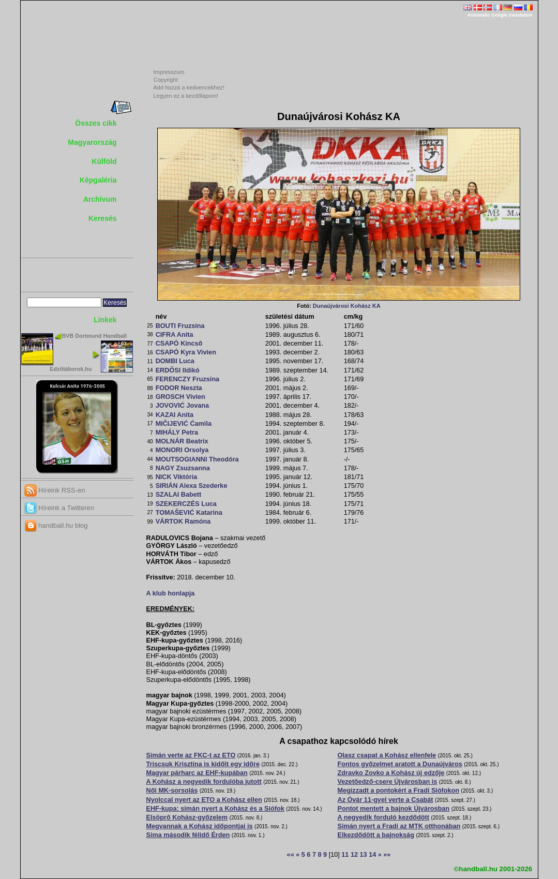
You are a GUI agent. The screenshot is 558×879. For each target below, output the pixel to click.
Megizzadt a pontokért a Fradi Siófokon (399, 790)
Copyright (166, 80)
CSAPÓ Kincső (179, 343)
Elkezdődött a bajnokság (376, 835)
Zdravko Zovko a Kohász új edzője (391, 773)
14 (372, 854)
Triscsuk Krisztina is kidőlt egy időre (203, 764)
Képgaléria (98, 180)
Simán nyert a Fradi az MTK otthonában (399, 826)
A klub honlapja (170, 593)
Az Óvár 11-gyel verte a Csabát (385, 799)
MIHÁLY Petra (177, 432)
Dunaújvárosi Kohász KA (347, 306)
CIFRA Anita (174, 334)
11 (345, 854)
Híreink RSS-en (54, 490)
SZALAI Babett (179, 494)
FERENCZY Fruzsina (188, 379)
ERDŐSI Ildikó (178, 370)
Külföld (104, 161)
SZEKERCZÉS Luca (186, 504)
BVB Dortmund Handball (94, 336)
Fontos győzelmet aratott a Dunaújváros (400, 764)
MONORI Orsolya (182, 450)
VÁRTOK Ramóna (183, 521)
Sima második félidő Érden (188, 835)
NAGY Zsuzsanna (183, 468)
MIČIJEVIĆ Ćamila (184, 423)
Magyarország (92, 142)
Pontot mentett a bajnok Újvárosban (394, 808)
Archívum (100, 199)
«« (290, 854)
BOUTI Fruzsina (180, 326)
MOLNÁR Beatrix (182, 441)
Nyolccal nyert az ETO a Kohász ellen (204, 799)
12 (354, 854)
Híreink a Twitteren (59, 508)
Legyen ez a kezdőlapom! (186, 96)
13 (363, 854)
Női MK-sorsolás (172, 790)
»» (386, 854)
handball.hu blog (56, 525)
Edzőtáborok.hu (71, 369)
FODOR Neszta (179, 388)
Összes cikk (95, 123)
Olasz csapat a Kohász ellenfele (387, 755)
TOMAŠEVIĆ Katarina (189, 512)
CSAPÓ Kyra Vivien (186, 352)
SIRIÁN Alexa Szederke (192, 485)
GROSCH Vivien (180, 396)
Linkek (105, 320)
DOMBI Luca (175, 361)
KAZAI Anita (174, 415)
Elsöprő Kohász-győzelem (187, 817)
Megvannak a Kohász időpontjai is (199, 826)
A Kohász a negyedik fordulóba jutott (204, 781)
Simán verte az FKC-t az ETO (191, 755)
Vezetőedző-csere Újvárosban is (388, 781)
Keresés (102, 218)
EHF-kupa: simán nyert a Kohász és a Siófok (215, 808)
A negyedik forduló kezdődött (383, 817)
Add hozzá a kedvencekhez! (189, 87)
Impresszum (169, 72)
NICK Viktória (177, 477)
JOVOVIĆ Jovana (182, 405)
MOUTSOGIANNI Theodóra (197, 459)
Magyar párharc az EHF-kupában (197, 773)
